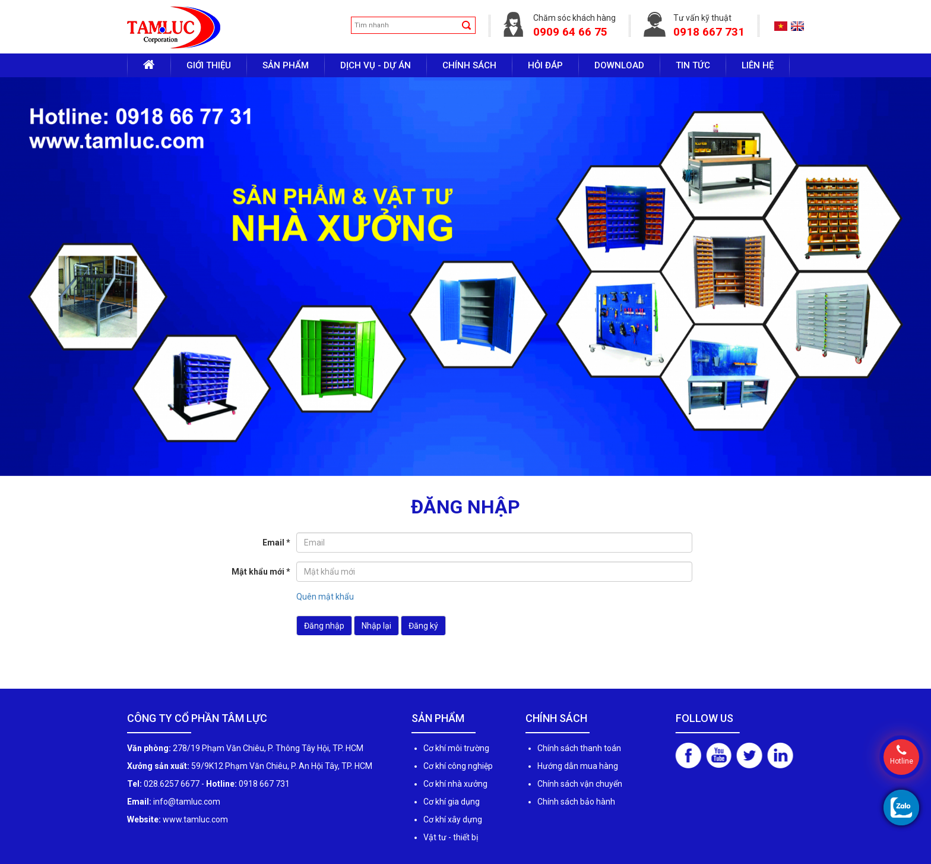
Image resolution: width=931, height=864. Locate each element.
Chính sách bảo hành (576, 801)
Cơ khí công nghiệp (458, 766)
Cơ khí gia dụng (451, 801)
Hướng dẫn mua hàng (577, 766)
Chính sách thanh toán (579, 748)
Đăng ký (423, 625)
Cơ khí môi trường (456, 748)
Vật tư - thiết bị (450, 837)
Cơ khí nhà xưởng (455, 784)
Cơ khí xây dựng (452, 819)
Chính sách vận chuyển (579, 784)
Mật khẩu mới (261, 571)
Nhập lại (376, 625)
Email (276, 542)
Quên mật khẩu (325, 596)
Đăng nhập (324, 625)
